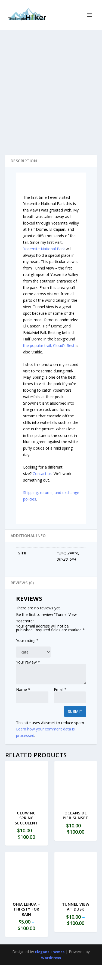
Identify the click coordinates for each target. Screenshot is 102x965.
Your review (28, 662)
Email (60, 689)
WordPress (51, 957)
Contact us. (42, 473)
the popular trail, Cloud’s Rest (49, 345)
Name (23, 689)
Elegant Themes (49, 951)
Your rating (27, 640)
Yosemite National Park (44, 248)
